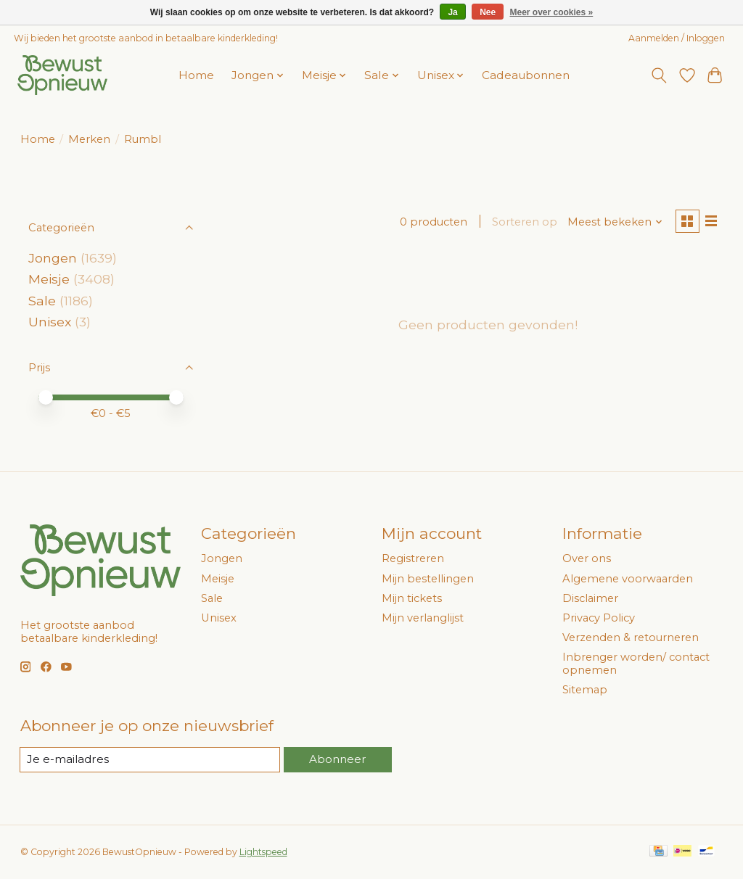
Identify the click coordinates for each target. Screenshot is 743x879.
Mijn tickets (412, 598)
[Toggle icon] (658, 75)
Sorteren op (522, 222)
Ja (452, 12)
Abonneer (337, 759)
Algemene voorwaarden (627, 578)
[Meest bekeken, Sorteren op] (613, 222)
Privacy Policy (598, 617)
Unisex (49, 321)
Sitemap (584, 689)
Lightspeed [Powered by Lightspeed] (263, 852)
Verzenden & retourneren (630, 637)
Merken (89, 139)
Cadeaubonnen (526, 75)
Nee (488, 12)
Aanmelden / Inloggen (676, 38)
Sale (42, 300)
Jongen (52, 257)
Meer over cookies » (552, 12)
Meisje (49, 278)
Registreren (413, 558)
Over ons (586, 558)
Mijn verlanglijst (423, 617)
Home (196, 75)
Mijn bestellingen (428, 578)
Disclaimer (590, 598)
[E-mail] (150, 760)
